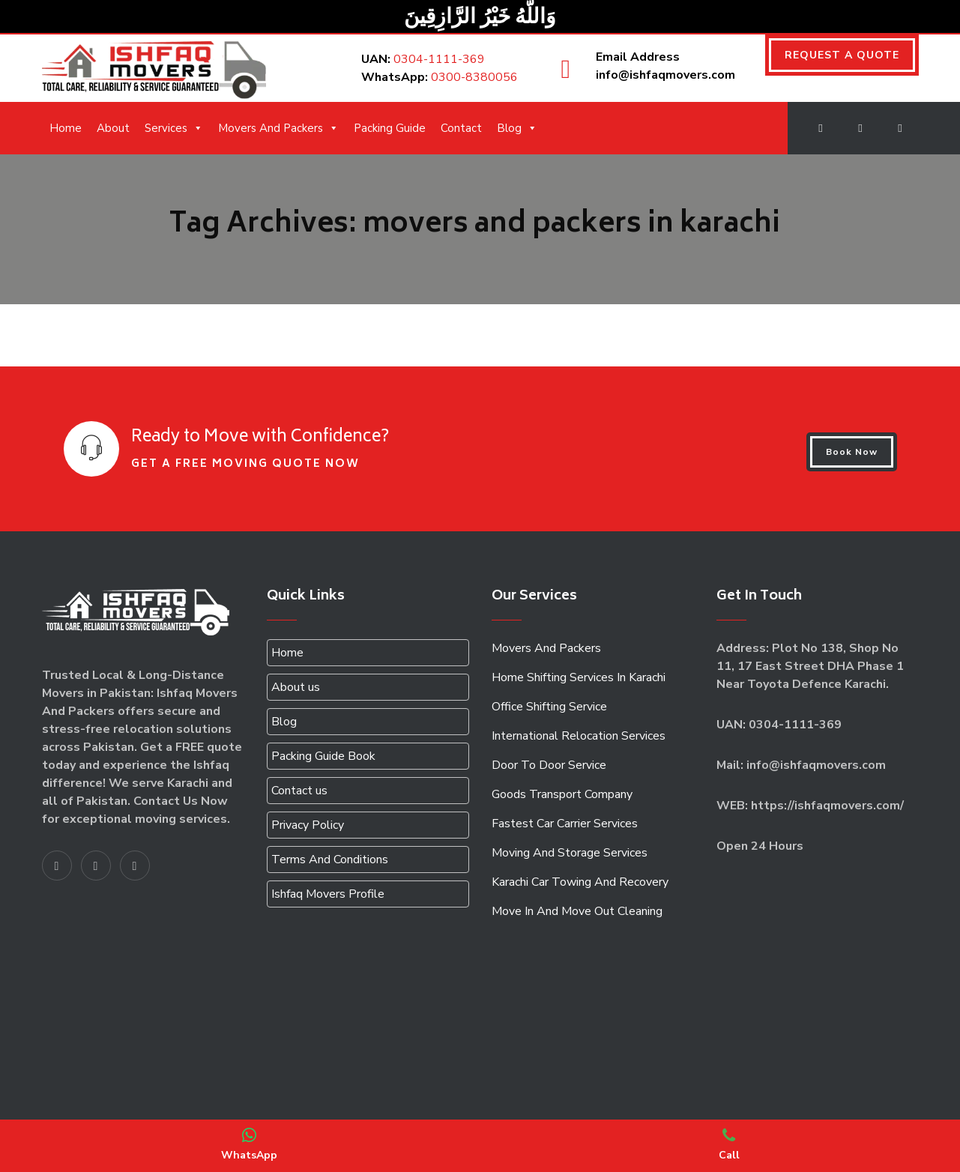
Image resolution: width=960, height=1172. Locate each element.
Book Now (852, 452)
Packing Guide (390, 128)
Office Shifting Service (549, 706)
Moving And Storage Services (569, 853)
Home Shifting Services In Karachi (578, 677)
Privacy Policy (307, 825)
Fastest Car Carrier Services (565, 823)
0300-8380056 (474, 77)
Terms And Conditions (329, 859)
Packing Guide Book (323, 756)
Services (174, 128)
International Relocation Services (578, 736)
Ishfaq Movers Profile (327, 894)
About (113, 128)
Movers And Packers (278, 128)
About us (295, 687)
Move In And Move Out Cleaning (577, 911)
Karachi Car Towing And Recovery (580, 882)
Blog (517, 128)
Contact (461, 128)
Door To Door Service (549, 765)
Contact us (299, 790)
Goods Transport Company (562, 794)
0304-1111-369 (439, 59)
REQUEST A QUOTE (842, 55)
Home (65, 128)
